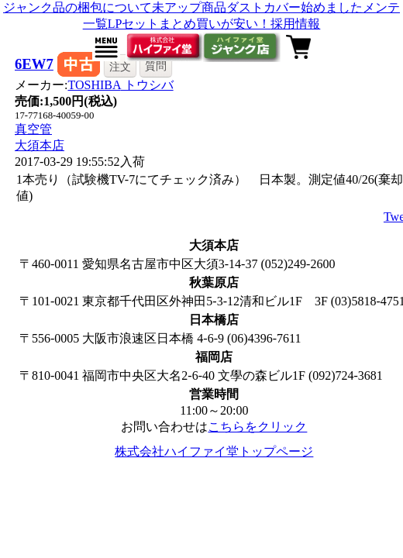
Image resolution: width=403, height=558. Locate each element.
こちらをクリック (257, 426)
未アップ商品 (189, 7)
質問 (156, 66)
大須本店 (39, 145)
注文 (120, 66)
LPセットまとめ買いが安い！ (189, 23)
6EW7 (34, 64)
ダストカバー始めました (294, 7)
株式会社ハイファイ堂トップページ (214, 451)
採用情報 (295, 23)
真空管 (33, 129)
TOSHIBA (120, 84)
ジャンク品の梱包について (77, 7)
